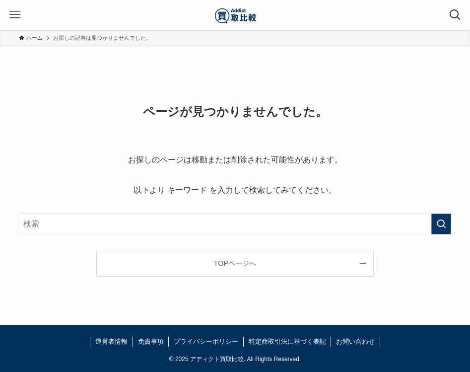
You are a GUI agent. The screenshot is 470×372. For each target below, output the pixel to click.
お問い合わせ (355, 341)
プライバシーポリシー (206, 341)
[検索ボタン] (455, 15)
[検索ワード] (235, 224)
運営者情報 (111, 341)
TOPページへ (235, 263)
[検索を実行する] (441, 224)
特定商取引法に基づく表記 (287, 341)
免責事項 (151, 341)
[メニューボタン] (15, 15)
